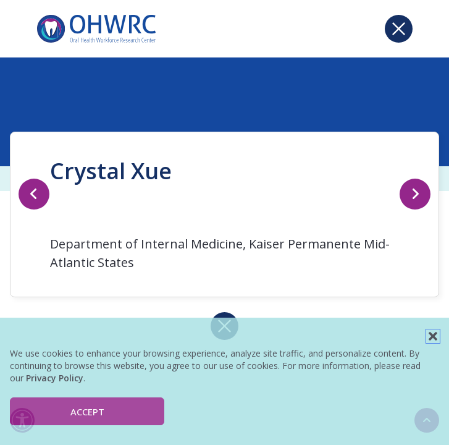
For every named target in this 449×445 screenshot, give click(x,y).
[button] (433, 336)
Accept (87, 411)
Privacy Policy (54, 378)
